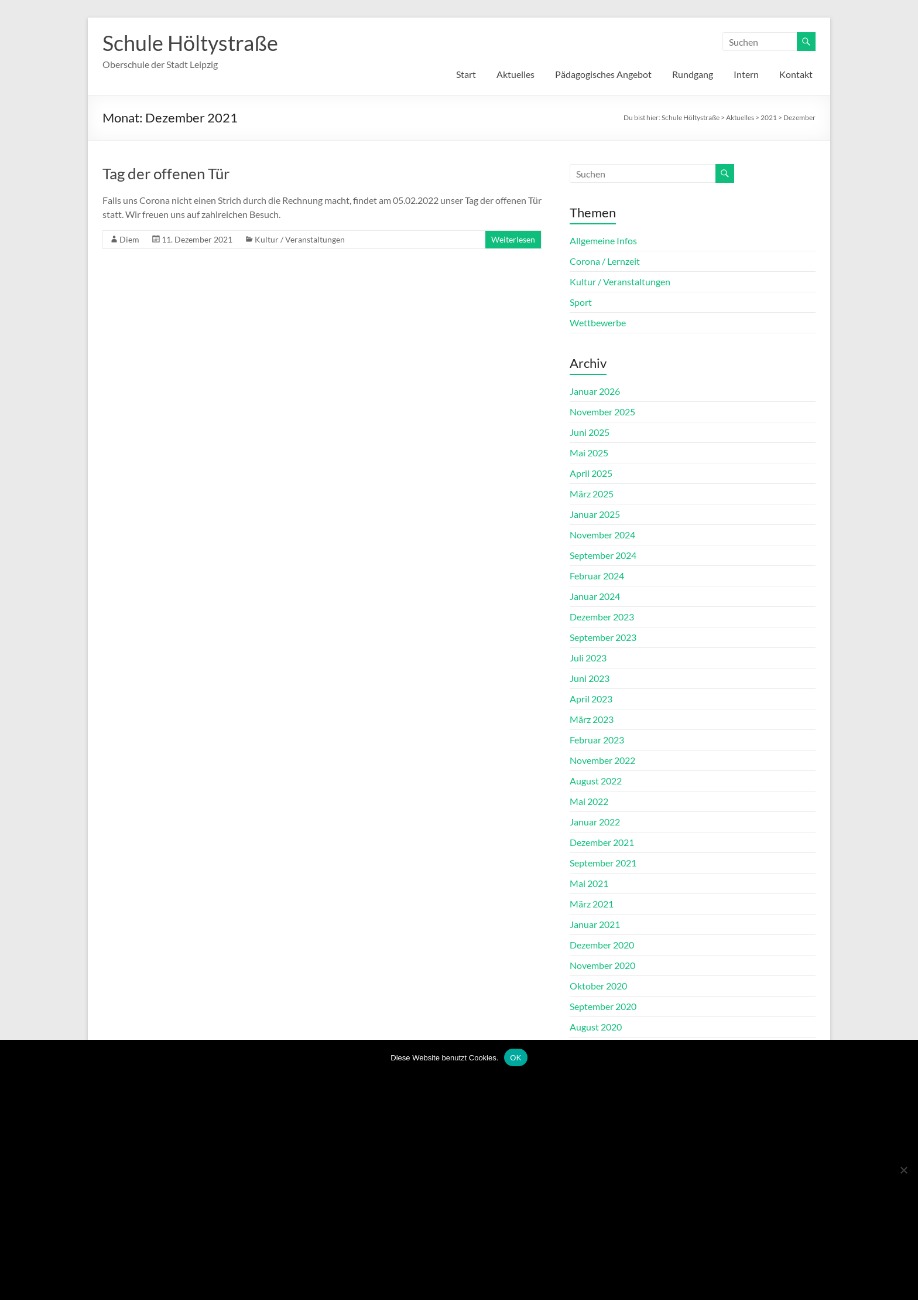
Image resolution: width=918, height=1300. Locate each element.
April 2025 (591, 473)
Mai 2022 (589, 801)
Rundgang (692, 74)
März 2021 (592, 903)
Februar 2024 (597, 575)
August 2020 (596, 1026)
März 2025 (592, 493)
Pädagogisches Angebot (603, 74)
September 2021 (603, 862)
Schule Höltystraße (190, 43)
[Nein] (903, 1170)
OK (515, 1057)
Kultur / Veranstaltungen (300, 239)
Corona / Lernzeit (605, 261)
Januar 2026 (595, 391)
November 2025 (602, 411)
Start (466, 74)
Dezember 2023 (602, 616)
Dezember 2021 (602, 842)
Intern (746, 74)
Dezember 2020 (602, 944)
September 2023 (603, 637)
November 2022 (602, 760)
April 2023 (591, 698)
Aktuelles (515, 74)
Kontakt (796, 74)
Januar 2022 (595, 821)
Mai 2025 (589, 452)
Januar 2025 (595, 514)
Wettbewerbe (598, 322)
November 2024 (602, 534)
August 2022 (596, 780)
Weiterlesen (513, 239)
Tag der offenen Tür (166, 173)
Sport (581, 302)
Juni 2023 (589, 678)
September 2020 (603, 1006)
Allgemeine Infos (603, 240)
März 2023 (592, 719)
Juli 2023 (588, 657)
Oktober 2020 (598, 985)
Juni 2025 (589, 432)
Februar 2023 (597, 739)
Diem (129, 239)
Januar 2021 (595, 924)
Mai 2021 (589, 883)
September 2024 (603, 555)
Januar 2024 (595, 596)
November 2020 (602, 965)
